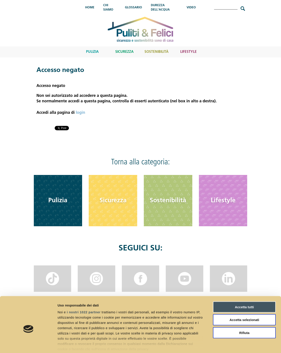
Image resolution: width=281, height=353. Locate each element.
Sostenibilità (156, 52)
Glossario (133, 7)
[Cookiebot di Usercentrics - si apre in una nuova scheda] (28, 344)
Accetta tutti (244, 285)
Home (89, 7)
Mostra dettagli (231, 344)
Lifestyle (188, 52)
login (80, 113)
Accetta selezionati (244, 298)
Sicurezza (124, 52)
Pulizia (92, 52)
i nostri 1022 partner (84, 290)
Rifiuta (244, 311)
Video (191, 7)
